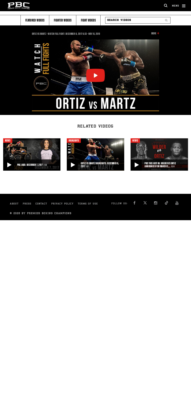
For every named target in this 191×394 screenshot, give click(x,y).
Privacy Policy (62, 204)
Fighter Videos (62, 20)
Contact (41, 204)
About (14, 204)
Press (27, 204)
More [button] (153, 33)
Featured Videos (34, 20)
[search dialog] (166, 6)
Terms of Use (88, 204)
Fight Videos (88, 20)
